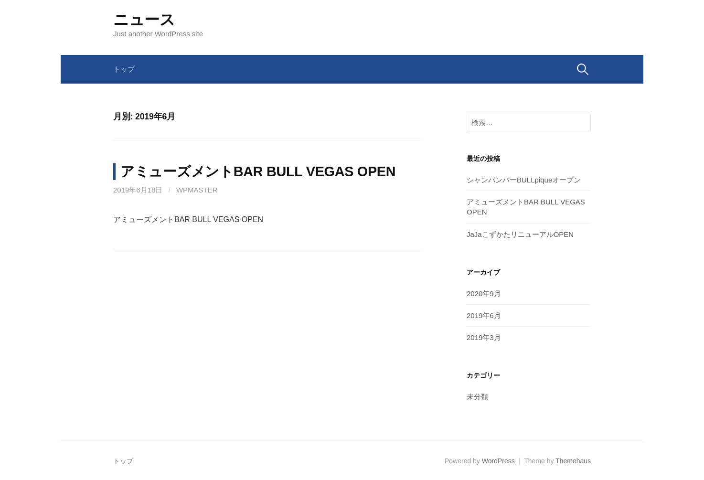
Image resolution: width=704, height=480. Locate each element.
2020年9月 (484, 293)
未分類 (477, 397)
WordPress (498, 461)
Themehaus (573, 461)
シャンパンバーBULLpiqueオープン (524, 180)
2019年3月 (484, 337)
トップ (124, 69)
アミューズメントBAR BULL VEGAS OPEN (257, 171)
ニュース (144, 19)
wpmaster (197, 190)
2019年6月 (484, 315)
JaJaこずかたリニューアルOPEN (520, 234)
